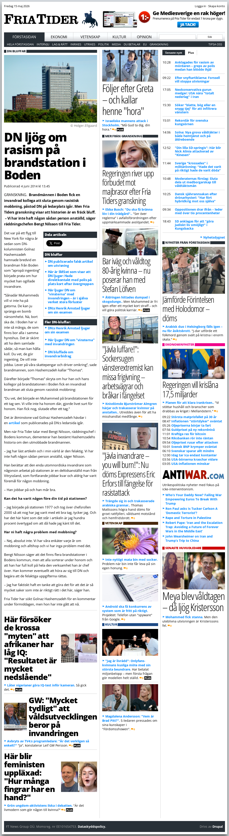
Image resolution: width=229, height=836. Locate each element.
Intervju (43, 44)
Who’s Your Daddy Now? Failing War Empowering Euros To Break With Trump (193, 499)
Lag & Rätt (60, 44)
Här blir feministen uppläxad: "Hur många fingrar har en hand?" (29, 776)
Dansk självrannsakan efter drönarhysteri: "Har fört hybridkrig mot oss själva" (196, 197)
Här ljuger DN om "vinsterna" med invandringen (69, 342)
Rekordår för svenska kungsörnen (191, 122)
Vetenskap (90, 36)
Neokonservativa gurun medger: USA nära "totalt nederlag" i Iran (194, 93)
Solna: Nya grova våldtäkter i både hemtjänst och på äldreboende (197, 136)
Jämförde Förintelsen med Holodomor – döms (188, 308)
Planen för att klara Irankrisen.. (189, 402)
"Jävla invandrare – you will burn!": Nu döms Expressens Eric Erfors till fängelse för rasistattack (128, 473)
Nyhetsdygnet (214, 237)
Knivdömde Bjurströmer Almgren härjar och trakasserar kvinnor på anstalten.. (129, 408)
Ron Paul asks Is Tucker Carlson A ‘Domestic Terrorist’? (191, 510)
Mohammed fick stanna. (184, 617)
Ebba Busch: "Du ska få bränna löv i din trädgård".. (127, 211)
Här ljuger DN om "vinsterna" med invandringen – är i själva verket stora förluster (68, 296)
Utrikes (89, 44)
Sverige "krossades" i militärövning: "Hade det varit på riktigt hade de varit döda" (198, 166)
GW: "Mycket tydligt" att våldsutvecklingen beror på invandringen (63, 716)
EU (145, 44)
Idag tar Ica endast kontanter (194, 455)
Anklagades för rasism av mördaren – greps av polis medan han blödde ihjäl (195, 66)
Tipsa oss (215, 44)
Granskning (159, 44)
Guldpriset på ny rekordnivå (193, 430)
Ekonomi (59, 36)
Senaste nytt (175, 52)
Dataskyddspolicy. (92, 826)
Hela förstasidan (20, 44)
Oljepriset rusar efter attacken (194, 442)
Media (116, 44)
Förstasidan (24, 36)
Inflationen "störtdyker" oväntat (196, 421)
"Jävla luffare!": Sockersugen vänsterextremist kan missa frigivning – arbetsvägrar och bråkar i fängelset (127, 372)
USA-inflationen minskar (190, 463)
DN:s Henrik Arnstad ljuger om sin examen (69, 310)
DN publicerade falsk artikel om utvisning (70, 263)
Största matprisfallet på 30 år (193, 417)
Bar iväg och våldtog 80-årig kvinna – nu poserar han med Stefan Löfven (126, 274)
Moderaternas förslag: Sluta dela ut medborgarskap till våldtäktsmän (196, 182)
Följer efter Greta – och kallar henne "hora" (127, 99)
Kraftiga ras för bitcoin (188, 434)
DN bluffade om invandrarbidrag (59, 354)
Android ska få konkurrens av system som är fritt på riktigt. (126, 608)
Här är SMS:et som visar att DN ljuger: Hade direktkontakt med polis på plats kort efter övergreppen (70, 277)
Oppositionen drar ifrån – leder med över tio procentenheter (199, 211)
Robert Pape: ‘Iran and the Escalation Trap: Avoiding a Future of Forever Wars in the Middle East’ (194, 527)
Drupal (217, 826)
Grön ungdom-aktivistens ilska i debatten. (39, 805)
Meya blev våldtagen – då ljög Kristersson (193, 601)
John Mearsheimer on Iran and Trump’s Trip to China (189, 538)
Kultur (119, 36)
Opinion (144, 36)
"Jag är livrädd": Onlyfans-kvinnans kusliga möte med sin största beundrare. (126, 665)
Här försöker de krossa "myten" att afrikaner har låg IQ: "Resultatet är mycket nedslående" (30, 648)
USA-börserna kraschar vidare (194, 459)
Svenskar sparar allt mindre (192, 451)
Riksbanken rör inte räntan (192, 438)
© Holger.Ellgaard (83, 125)
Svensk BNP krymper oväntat (194, 446)
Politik (103, 44)
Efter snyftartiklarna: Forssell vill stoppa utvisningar (197, 79)
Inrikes (75, 44)
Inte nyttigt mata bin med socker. (131, 559)
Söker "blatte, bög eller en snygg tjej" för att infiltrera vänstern (195, 108)
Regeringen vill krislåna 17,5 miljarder (190, 389)
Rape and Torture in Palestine (188, 518)
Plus (191, 52)
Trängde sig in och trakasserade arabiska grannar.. (128, 503)
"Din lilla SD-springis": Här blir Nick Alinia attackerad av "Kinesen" (198, 151)
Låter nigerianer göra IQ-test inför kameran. (41, 685)
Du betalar (132, 44)
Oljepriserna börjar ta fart (191, 425)
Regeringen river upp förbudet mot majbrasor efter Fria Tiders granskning (128, 187)
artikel (14, 423)
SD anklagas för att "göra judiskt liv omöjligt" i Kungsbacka (194, 225)
